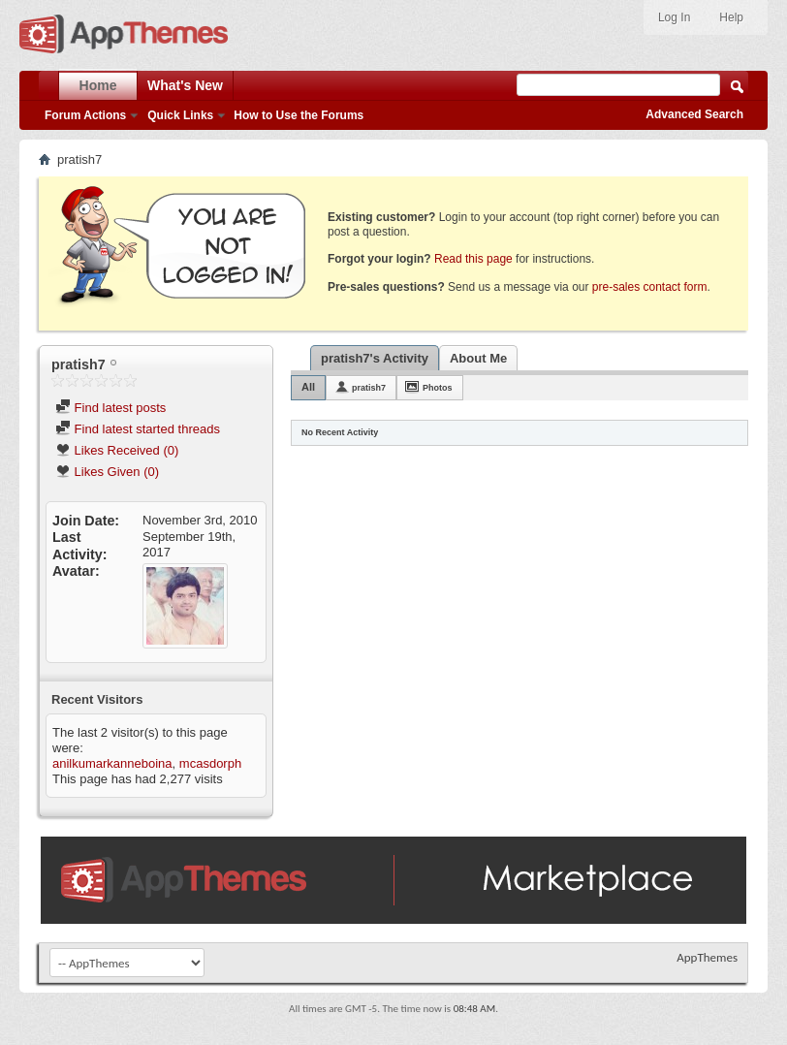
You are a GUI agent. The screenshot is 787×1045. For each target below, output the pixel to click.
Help (731, 17)
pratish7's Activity (374, 358)
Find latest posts (110, 407)
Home (98, 85)
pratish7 (369, 388)
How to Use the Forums (298, 115)
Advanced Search (694, 114)
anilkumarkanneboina (112, 763)
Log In (674, 17)
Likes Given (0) (107, 471)
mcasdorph (210, 763)
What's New (185, 85)
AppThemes (707, 957)
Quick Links (180, 115)
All (308, 387)
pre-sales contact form (650, 287)
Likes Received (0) (116, 450)
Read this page (473, 259)
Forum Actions (85, 115)
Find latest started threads (137, 429)
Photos (438, 388)
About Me (478, 358)
